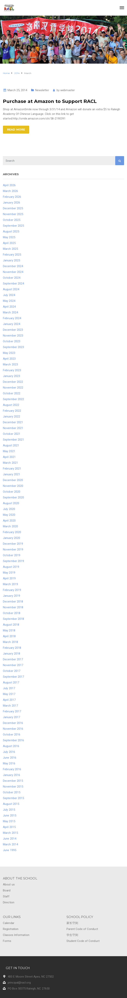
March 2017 (10, 705)
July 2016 (9, 752)
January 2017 (11, 717)
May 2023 (9, 353)
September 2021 (13, 439)
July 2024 (9, 295)
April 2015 (9, 827)
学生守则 (72, 935)
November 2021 (13, 428)
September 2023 (13, 347)
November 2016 (13, 728)
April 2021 (9, 457)
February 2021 (12, 468)
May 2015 (9, 821)
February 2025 (12, 254)
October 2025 (11, 220)
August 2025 (11, 231)
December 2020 (13, 480)
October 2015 (11, 792)
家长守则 (72, 923)
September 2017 (13, 676)
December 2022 (13, 382)
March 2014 (10, 844)
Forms (7, 941)
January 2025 (11, 260)
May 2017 (9, 694)
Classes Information (16, 935)
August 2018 (11, 624)
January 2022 (11, 416)
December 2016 (13, 723)
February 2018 (12, 648)
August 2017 (11, 682)
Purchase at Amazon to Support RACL (50, 101)
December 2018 (13, 601)
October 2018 (11, 613)
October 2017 (11, 671)
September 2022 (13, 399)
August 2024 (11, 289)
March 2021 (10, 462)
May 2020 (9, 515)
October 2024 (11, 277)
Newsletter (42, 90)
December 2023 (13, 330)
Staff (6, 896)
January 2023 (11, 376)
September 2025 (13, 225)
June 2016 (9, 757)
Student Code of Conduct (83, 941)
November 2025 (13, 214)
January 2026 (11, 202)
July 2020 (9, 509)
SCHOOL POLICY (79, 917)
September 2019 (13, 561)
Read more (16, 129)
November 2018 (13, 607)
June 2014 (9, 838)
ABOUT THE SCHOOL (20, 878)
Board (7, 890)
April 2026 (9, 185)
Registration (10, 929)
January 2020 (11, 538)
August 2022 (11, 405)
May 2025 (9, 237)
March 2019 (10, 584)
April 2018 (9, 636)
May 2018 (9, 630)
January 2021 (11, 474)
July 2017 (9, 688)
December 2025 (13, 208)
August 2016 (11, 746)
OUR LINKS (12, 917)
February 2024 (12, 318)
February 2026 (12, 197)
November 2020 (13, 486)
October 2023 (11, 341)
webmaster (67, 90)
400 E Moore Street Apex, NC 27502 (31, 976)
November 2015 (13, 786)
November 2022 (13, 387)
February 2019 (12, 590)
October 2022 (11, 393)
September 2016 (13, 740)
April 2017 (9, 700)
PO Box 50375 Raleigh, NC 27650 (29, 988)
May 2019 (9, 572)
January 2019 (11, 595)
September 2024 (13, 283)
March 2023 (10, 364)
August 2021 (11, 445)
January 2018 (11, 653)
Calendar (8, 923)
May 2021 (9, 451)
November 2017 (13, 665)
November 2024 (13, 272)
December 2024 (13, 266)
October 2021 (11, 434)
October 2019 (11, 555)
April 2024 (9, 306)
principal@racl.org (19, 982)
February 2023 (12, 370)
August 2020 (11, 503)
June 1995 (9, 850)
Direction (8, 902)
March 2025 (10, 249)
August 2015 (11, 804)
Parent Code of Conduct (82, 929)
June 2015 (9, 815)
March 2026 (10, 191)
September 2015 (13, 798)
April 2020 (9, 520)
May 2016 (9, 763)
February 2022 (12, 410)
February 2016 (12, 769)
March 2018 (10, 642)
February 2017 (12, 711)
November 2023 (13, 335)
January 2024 (11, 324)
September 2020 (13, 497)
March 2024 (10, 312)
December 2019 (13, 543)
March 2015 (10, 833)
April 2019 (9, 578)
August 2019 (11, 567)
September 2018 (13, 619)
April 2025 (9, 243)
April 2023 (9, 358)
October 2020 (11, 491)
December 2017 (13, 659)
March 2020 (10, 526)
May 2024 (9, 301)
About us (9, 884)
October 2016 (11, 734)
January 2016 (11, 775)
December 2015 (13, 781)
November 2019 (13, 549)
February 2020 (12, 532)
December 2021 (13, 422)
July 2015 (9, 809)
